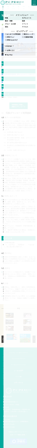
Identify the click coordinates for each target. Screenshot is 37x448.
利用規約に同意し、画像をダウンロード (18, 106)
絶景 (9, 74)
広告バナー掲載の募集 (18, 434)
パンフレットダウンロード (18, 352)
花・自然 (5, 74)
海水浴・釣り (15, 74)
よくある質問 (18, 370)
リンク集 (18, 376)
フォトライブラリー (18, 358)
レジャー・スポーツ (28, 74)
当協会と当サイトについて (18, 432)
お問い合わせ (18, 382)
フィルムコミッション (18, 364)
